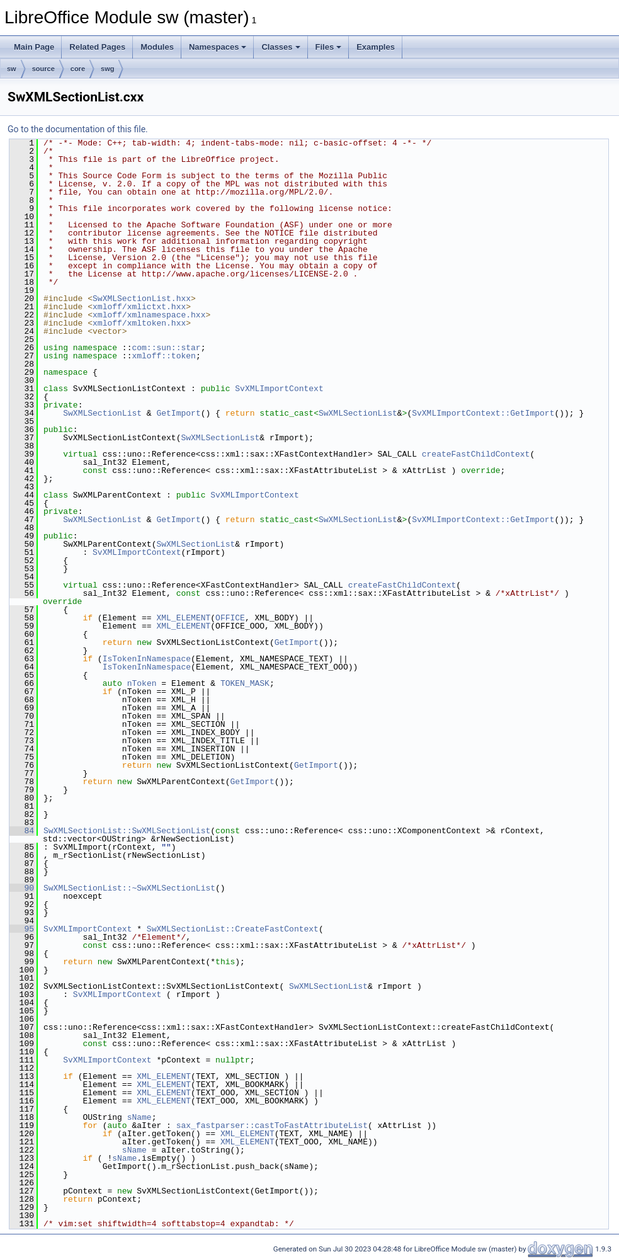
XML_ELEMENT (183, 618)
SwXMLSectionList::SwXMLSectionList (126, 830)
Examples (375, 47)
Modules (157, 47)
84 (21, 830)
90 (21, 888)
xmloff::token (163, 356)
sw (11, 68)
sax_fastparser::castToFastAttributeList (272, 1125)
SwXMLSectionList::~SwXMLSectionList (129, 888)
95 (21, 929)
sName (139, 1117)
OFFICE (230, 618)
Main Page (34, 47)
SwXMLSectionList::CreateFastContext (233, 929)
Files (328, 47)
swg (107, 68)
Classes (280, 47)
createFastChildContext (476, 454)
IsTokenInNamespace (147, 658)
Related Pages (97, 47)
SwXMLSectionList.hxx (142, 298)
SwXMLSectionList (102, 413)
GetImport (178, 413)
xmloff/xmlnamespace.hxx (149, 315)
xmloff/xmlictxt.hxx (139, 306)
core (78, 68)
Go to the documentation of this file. (78, 129)
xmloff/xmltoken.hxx (139, 323)
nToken (142, 683)
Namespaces (218, 47)
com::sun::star (166, 347)
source (43, 68)
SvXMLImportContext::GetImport (483, 413)
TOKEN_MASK (245, 683)
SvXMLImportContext (279, 388)
